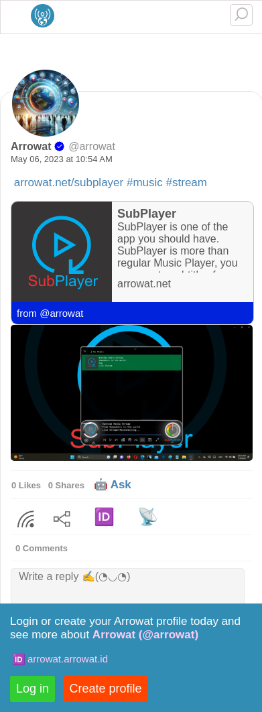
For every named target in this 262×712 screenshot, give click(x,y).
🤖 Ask (112, 484)
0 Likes (26, 485)
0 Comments (41, 548)
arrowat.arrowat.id (67, 658)
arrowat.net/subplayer (68, 182)
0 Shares (66, 485)
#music (145, 182)
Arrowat (31, 146)
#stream (186, 182)
